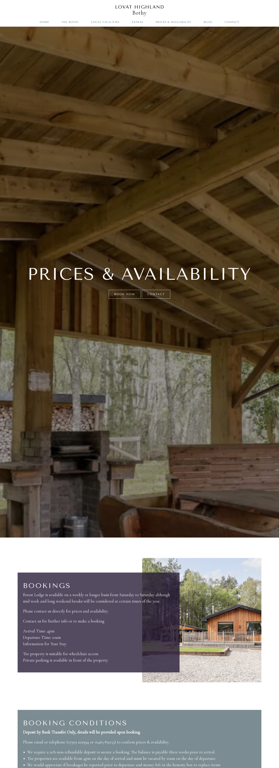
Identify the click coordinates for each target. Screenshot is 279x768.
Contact (232, 22)
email (39, 742)
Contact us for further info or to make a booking (63, 621)
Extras (137, 22)
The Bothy (70, 22)
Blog (208, 22)
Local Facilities (105, 22)
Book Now (124, 294)
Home (44, 22)
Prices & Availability (173, 22)
